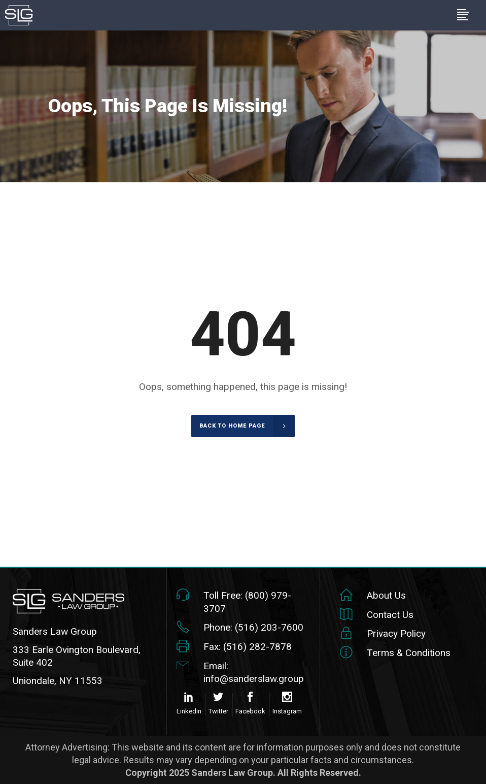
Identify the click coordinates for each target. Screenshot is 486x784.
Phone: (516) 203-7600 (253, 627)
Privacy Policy (396, 633)
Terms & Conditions (408, 653)
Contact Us (390, 614)
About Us (386, 595)
